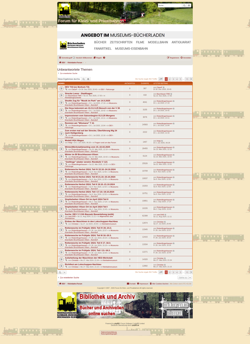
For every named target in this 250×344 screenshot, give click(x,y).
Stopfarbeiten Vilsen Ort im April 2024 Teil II (86, 199)
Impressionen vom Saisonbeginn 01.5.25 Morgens (90, 115)
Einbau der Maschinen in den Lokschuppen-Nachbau (91, 221)
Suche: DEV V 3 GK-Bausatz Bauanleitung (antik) (89, 214)
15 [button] (187, 79)
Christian (75, 224)
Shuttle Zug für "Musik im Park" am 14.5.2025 (87, 100)
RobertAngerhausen (79, 103)
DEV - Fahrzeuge (107, 89)
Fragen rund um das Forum (105, 143)
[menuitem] (82, 58)
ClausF (74, 89)
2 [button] (169, 79)
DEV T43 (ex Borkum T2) (77, 87)
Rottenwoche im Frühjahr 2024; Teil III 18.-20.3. (88, 235)
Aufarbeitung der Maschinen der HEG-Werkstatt (89, 258)
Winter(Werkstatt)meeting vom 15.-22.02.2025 (87, 147)
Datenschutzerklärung (109, 332)
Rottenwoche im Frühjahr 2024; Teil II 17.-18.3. (88, 243)
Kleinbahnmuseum (109, 224)
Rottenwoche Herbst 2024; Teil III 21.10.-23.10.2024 (90, 177)
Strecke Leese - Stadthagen (78, 93)
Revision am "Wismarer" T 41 (79, 123)
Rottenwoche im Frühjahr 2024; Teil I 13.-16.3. (87, 250)
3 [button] (173, 79)
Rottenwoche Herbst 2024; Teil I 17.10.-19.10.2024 (89, 192)
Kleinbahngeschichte (73, 97)
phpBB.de (135, 325)
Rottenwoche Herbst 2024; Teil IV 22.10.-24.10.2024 (90, 169)
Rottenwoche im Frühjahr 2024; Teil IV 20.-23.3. (88, 228)
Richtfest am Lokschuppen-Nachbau (83, 264)
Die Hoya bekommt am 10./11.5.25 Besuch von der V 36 (92, 108)
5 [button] (180, 79)
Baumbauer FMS (74, 96)
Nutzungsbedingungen (109, 334)
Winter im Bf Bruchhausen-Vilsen (81, 154)
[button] (160, 79)
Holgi (70, 143)
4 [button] (176, 79)
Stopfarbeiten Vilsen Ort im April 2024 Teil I (86, 207)
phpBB (116, 323)
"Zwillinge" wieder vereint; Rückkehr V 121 (86, 162)
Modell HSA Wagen (74, 140)
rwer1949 (72, 216)
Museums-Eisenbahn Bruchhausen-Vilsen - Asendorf (91, 104)
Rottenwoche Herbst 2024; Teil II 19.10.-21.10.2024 (90, 184)
